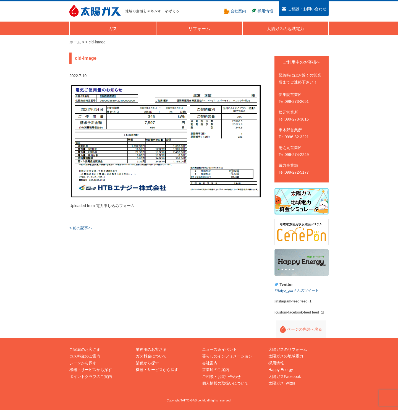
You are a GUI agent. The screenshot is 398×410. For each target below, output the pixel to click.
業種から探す (147, 363)
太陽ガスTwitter (281, 383)
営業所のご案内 (215, 369)
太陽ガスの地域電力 (285, 356)
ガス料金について (151, 356)
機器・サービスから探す (90, 369)
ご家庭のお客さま (84, 349)
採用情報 (276, 363)
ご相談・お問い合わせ (221, 376)
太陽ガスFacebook (284, 376)
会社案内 (210, 363)
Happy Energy (301, 262)
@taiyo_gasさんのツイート (296, 290)
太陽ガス (95, 11)
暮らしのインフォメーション (227, 356)
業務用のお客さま (151, 349)
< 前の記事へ (80, 228)
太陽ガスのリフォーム (287, 349)
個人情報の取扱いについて (225, 383)
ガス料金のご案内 (84, 356)
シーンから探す (82, 363)
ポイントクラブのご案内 (90, 376)
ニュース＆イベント (219, 349)
